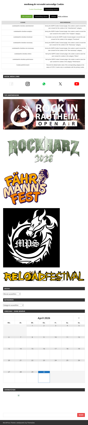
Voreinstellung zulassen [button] (51, 9)
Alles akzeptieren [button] (26, 16)
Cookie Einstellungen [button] (35, 9)
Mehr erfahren (63, 16)
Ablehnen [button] (53, 16)
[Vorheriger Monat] (9, 318)
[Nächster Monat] (79, 318)
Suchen (81, 415)
